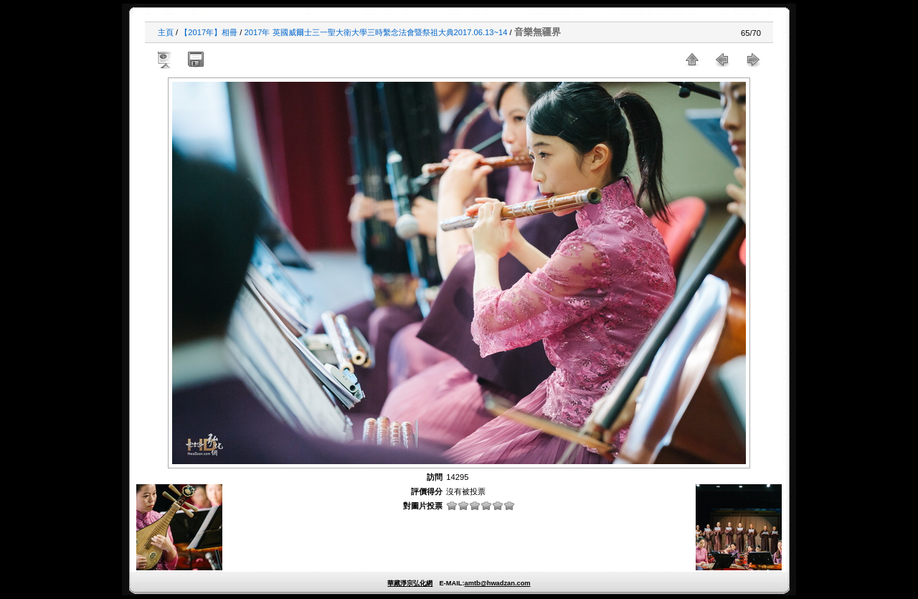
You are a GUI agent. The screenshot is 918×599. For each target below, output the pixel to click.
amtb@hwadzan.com (497, 583)
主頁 (166, 32)
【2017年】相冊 (208, 32)
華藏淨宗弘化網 (409, 583)
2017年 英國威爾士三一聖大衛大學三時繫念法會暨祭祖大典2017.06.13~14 (376, 32)
